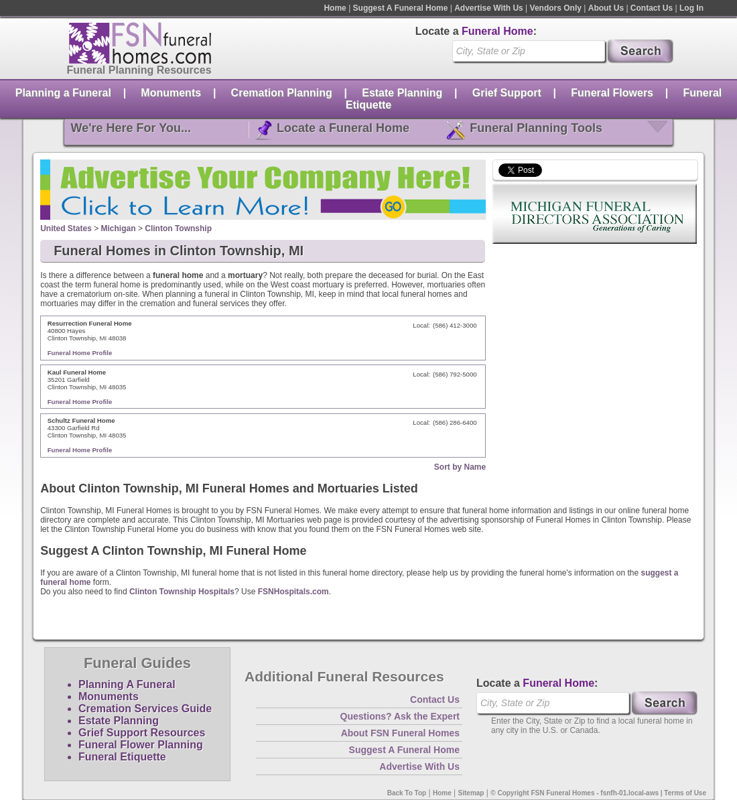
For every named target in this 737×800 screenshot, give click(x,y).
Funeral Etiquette (122, 756)
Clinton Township (178, 228)
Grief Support (506, 92)
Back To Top (407, 793)
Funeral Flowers (612, 92)
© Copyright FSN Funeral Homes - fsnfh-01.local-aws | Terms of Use (598, 793)
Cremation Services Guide (145, 708)
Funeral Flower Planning (140, 744)
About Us (606, 8)
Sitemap (471, 793)
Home (335, 8)
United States (66, 228)
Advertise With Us (488, 8)
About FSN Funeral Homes (400, 733)
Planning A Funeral (127, 684)
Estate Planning (402, 92)
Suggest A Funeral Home (400, 8)
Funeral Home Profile (80, 352)
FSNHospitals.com (293, 591)
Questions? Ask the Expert (400, 716)
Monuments (171, 92)
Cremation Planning (281, 92)
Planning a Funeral (63, 92)
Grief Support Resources (141, 732)
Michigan (118, 228)
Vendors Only (556, 8)
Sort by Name (460, 467)
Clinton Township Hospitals (181, 591)
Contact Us (651, 8)
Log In (691, 8)
